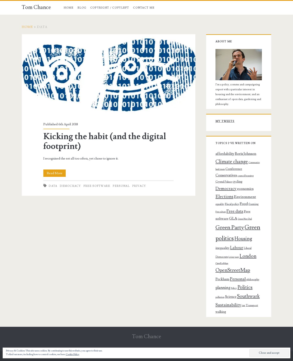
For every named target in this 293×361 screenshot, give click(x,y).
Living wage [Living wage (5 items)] (233, 257)
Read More (56, 173)
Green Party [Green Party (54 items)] (229, 227)
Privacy (139, 186)
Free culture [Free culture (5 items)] (220, 211)
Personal (121, 186)
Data (53, 186)
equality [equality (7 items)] (219, 204)
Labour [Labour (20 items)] (236, 247)
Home (68, 7)
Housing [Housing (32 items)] (243, 239)
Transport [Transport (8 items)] (252, 305)
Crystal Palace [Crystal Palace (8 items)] (223, 182)
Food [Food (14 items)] (244, 203)
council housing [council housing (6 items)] (245, 175)
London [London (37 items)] (247, 256)
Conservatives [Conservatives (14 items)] (226, 175)
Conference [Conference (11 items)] (233, 169)
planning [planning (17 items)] (222, 287)
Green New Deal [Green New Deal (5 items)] (245, 219)
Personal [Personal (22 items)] (238, 279)
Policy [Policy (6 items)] (234, 288)
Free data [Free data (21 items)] (234, 211)
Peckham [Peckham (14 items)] (222, 279)
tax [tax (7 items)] (243, 305)
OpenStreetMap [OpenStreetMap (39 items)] (232, 270)
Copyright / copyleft (109, 7)
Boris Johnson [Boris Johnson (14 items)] (245, 153)
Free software (96, 186)
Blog (82, 7)
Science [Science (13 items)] (230, 297)
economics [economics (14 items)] (245, 188)
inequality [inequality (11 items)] (222, 248)
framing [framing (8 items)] (253, 204)
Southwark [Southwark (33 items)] (248, 296)
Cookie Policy (72, 354)
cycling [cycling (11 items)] (237, 181)
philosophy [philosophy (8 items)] (252, 279)
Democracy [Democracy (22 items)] (225, 188)
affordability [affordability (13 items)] (224, 154)
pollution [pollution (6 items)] (219, 297)
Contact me (143, 7)
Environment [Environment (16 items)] (245, 196)
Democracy (70, 186)
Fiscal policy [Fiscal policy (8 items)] (232, 204)
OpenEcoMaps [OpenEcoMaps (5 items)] (221, 263)
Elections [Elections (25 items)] (224, 196)
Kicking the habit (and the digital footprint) (108, 75)
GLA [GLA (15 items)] (233, 218)
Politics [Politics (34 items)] (245, 287)
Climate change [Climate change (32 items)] (231, 161)
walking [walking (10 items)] (220, 312)
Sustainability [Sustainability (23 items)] (228, 305)
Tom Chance (36, 7)
